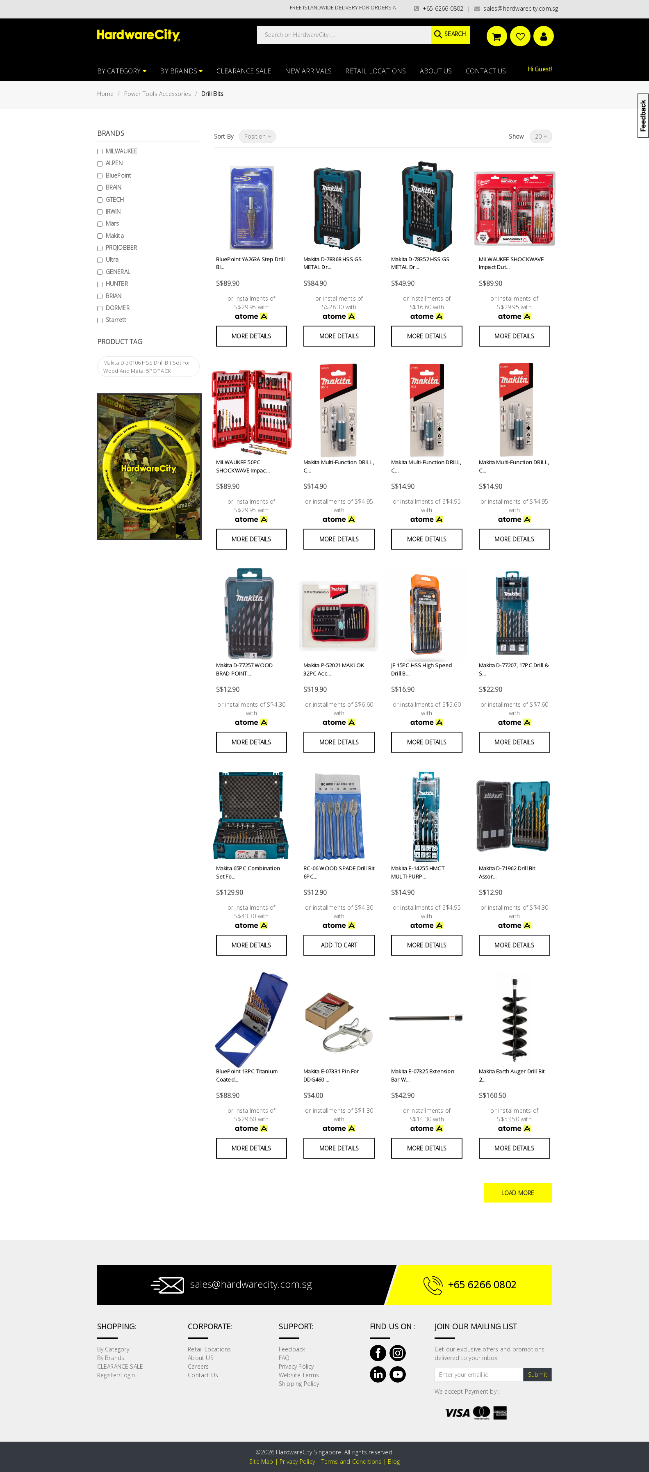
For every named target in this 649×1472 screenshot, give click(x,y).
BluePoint (119, 175)
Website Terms (299, 1375)
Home (105, 94)
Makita (115, 236)
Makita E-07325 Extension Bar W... (422, 1075)
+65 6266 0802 (438, 8)
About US (436, 70)
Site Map (261, 1461)
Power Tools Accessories (157, 94)
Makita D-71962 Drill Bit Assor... (507, 872)
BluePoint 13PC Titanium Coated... (247, 1075)
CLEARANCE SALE (243, 70)
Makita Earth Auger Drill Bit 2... (511, 1075)
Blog (394, 1461)
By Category (122, 70)
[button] (648, 47)
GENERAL (118, 272)
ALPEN (114, 163)
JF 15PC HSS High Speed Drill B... (426, 669)
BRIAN (114, 296)
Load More (518, 1193)
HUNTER (117, 284)
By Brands (181, 70)
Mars (112, 223)
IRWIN (113, 211)
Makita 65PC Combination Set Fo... (248, 872)
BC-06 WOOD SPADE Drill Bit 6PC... (338, 872)
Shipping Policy (299, 1384)
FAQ (284, 1358)
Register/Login (116, 1375)
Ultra (112, 259)
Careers (198, 1366)
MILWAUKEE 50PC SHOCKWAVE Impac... (242, 466)
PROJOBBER (121, 247)
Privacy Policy (296, 1366)
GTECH (115, 199)
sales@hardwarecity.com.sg (516, 8)
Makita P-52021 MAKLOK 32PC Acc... (333, 669)
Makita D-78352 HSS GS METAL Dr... (420, 263)
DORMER (118, 308)
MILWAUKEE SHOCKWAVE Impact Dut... (511, 263)
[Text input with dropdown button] (479, 1375)
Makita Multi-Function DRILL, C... (338, 466)
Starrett (116, 320)
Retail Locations (375, 70)
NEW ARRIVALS (308, 70)
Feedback (292, 1349)
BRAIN (114, 187)
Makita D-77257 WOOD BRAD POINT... (244, 669)
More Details (251, 336)
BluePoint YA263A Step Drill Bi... (250, 263)
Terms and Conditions (351, 1461)
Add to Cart (339, 945)
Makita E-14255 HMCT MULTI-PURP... (417, 872)
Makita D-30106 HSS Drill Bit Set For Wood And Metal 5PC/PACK (147, 366)
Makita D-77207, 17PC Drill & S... (514, 669)
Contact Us (486, 70)
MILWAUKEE (122, 151)
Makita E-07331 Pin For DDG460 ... (331, 1075)
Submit (537, 1374)
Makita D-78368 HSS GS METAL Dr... (332, 263)
